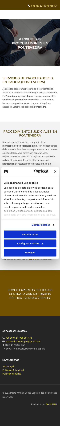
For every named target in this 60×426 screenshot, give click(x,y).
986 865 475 (51, 5)
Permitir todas (30, 234)
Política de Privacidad (13, 374)
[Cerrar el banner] (55, 171)
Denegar (30, 252)
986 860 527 (37, 5)
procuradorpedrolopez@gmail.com (23, 345)
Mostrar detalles (41, 224)
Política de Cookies (11, 377)
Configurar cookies (30, 243)
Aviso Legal (8, 370)
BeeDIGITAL (52, 408)
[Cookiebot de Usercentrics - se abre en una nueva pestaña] (35, 171)
